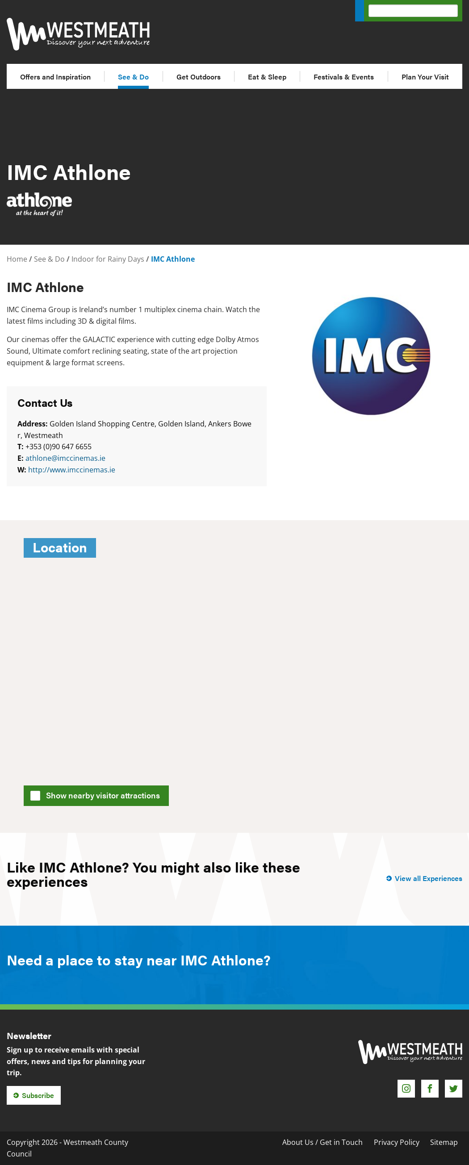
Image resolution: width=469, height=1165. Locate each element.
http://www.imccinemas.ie (71, 470)
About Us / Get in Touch (322, 1142)
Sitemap (444, 1142)
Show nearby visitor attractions (98, 794)
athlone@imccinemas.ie (65, 458)
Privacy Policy (396, 1142)
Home (17, 259)
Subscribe (38, 1095)
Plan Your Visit (425, 76)
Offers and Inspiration (55, 76)
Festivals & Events (344, 76)
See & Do (133, 76)
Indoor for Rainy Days (107, 259)
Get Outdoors (198, 76)
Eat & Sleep (267, 76)
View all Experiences (428, 878)
